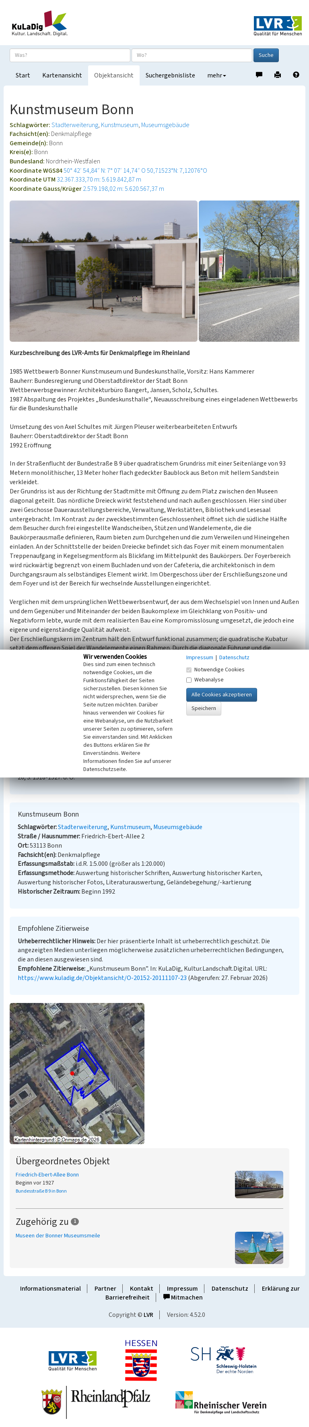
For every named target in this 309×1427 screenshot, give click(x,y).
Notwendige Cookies (215, 670)
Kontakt (141, 1288)
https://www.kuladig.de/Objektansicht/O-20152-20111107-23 (102, 978)
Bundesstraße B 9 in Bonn (41, 1191)
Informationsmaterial (50, 1288)
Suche (266, 55)
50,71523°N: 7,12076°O (177, 170)
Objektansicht (114, 75)
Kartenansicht (62, 75)
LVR (148, 1314)
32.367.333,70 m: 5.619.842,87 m (99, 179)
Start (23, 75)
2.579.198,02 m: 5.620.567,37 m (123, 188)
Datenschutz (230, 1288)
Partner (105, 1288)
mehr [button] (216, 75)
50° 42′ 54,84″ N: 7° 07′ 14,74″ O (105, 170)
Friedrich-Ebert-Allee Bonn (47, 1175)
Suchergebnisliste (170, 75)
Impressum (182, 1288)
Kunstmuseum (119, 125)
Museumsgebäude (165, 125)
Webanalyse (205, 680)
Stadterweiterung (75, 125)
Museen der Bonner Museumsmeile (58, 1236)
